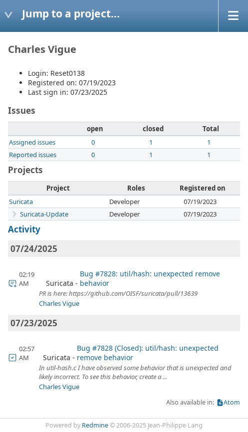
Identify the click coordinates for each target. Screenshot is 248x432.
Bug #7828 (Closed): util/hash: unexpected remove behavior (148, 352)
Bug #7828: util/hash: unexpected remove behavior (150, 278)
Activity (24, 229)
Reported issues (32, 154)
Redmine (95, 425)
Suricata (21, 201)
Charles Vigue (59, 303)
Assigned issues (32, 142)
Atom (232, 402)
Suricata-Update (44, 214)
